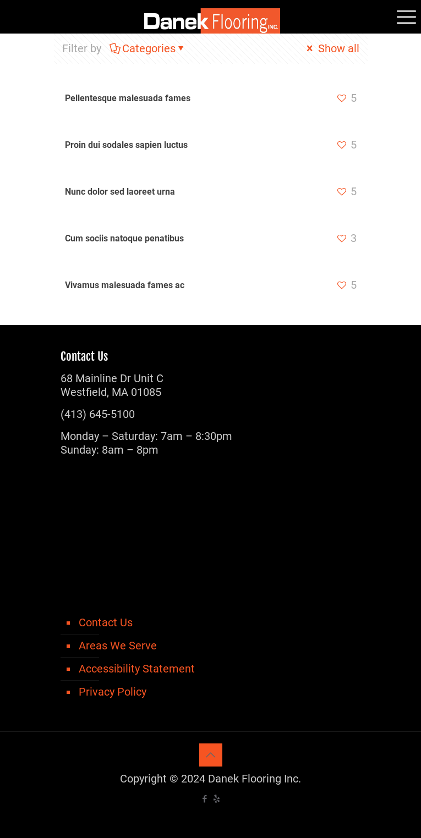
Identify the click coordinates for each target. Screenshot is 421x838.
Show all (331, 48)
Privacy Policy (112, 691)
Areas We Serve (118, 645)
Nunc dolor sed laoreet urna (120, 191)
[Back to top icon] (210, 755)
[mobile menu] (406, 16)
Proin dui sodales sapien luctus (126, 145)
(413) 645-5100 (98, 414)
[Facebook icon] (205, 799)
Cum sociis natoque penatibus (124, 238)
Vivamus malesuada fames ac (124, 285)
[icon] (216, 799)
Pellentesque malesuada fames (127, 98)
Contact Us (106, 622)
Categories (148, 48)
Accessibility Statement (137, 668)
